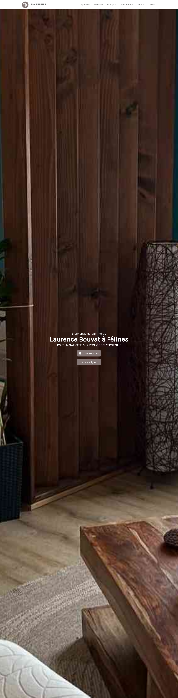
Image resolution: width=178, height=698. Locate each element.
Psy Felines (34, 4)
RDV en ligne (89, 362)
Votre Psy (98, 4)
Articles (152, 4)
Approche (85, 4)
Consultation (126, 4)
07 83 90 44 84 (89, 353)
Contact (140, 4)
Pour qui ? (111, 4)
